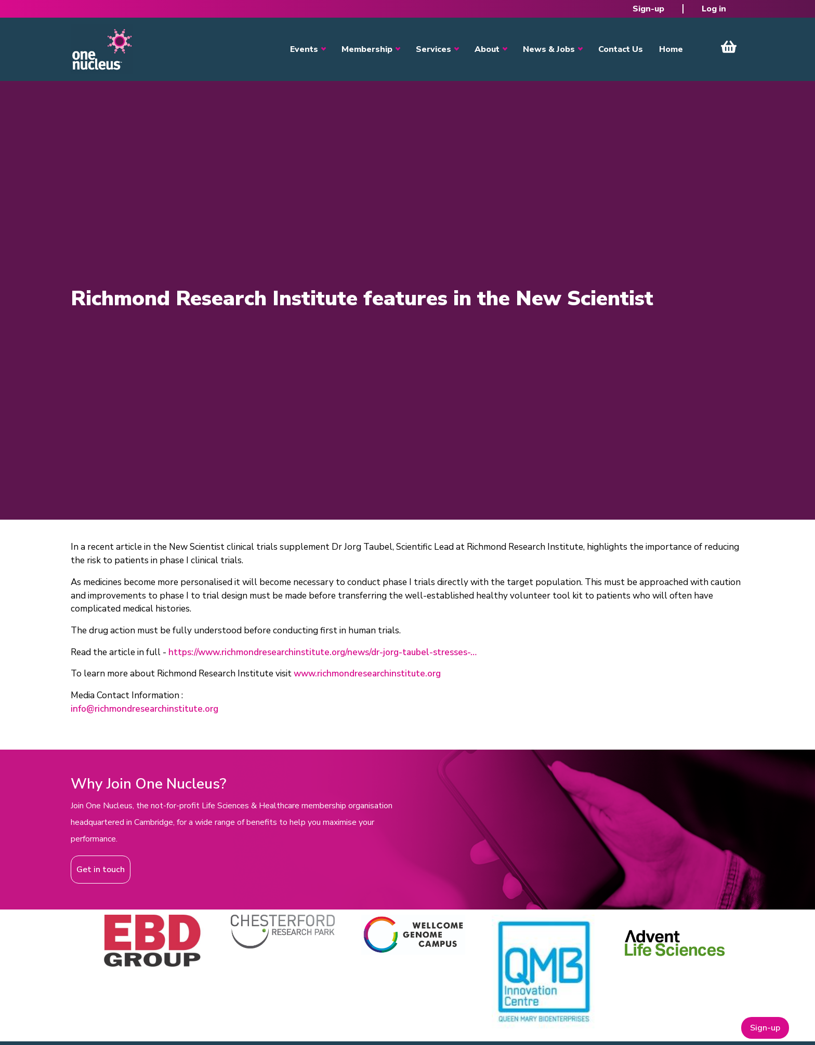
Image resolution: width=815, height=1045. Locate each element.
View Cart (729, 47)
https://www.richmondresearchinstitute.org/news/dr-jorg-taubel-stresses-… (322, 652)
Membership (366, 49)
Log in (714, 8)
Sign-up (648, 8)
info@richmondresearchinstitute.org (144, 709)
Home (671, 49)
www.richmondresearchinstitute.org (367, 674)
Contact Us (620, 49)
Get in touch (100, 869)
